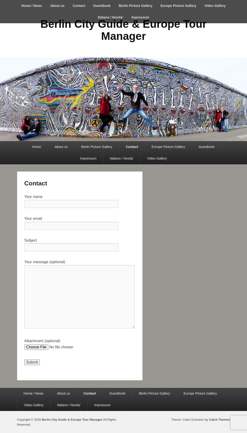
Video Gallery (214, 6)
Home (36, 147)
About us (57, 6)
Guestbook (102, 6)
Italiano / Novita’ (110, 17)
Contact (79, 6)
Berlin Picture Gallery (135, 6)
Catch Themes (219, 419)
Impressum (140, 17)
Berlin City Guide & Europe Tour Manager (123, 30)
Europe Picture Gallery (178, 6)
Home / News (31, 6)
